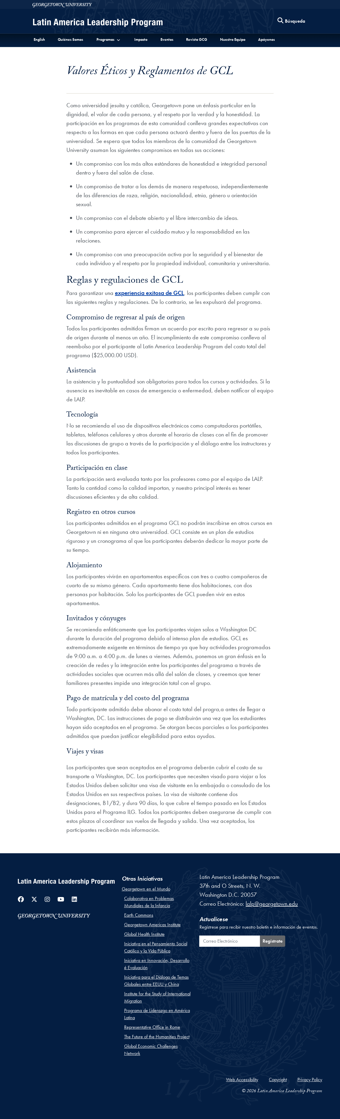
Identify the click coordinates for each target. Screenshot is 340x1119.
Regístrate (273, 941)
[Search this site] (291, 21)
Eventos (166, 39)
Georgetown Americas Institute (152, 924)
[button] (108, 39)
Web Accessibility (242, 1079)
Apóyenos (266, 39)
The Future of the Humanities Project (156, 1036)
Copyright (278, 1079)
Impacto (140, 39)
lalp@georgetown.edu (272, 903)
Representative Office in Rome (152, 1027)
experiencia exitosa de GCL (149, 293)
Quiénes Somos (70, 39)
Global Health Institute (144, 934)
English (39, 39)
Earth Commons (138, 915)
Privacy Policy (309, 1079)
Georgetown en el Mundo (146, 889)
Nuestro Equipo (232, 39)
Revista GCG (196, 39)
